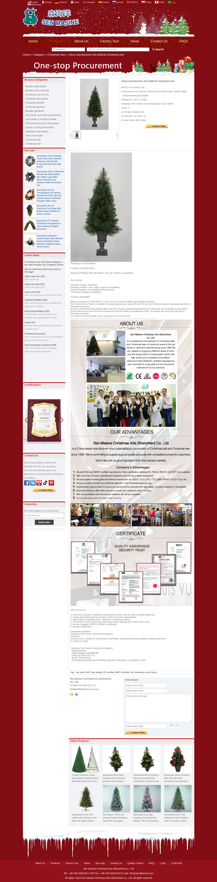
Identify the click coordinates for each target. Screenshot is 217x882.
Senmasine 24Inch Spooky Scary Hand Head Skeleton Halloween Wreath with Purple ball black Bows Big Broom (49, 161)
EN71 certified (122, 672)
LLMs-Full (176, 863)
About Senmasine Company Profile (41, 345)
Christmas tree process (35, 334)
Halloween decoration (36, 131)
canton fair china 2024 (35, 284)
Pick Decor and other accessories (43, 115)
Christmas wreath (34, 102)
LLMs (163, 863)
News (135, 41)
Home (33, 41)
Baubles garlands (34, 111)
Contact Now (44, 490)
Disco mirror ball (34, 135)
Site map (100, 863)
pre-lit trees (151, 672)
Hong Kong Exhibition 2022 (37, 311)
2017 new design (94, 672)
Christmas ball (33, 139)
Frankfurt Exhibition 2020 (36, 300)
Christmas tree (56, 54)
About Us (81, 41)
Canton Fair (30, 322)
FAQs (183, 41)
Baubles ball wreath (35, 86)
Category (38, 54)
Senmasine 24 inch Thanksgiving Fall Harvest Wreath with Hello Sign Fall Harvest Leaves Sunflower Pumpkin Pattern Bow (49, 195)
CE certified (109, 672)
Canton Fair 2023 (32, 292)
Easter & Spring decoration (39, 127)
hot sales (80, 672)
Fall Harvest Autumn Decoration (42, 123)
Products (56, 41)
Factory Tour (109, 41)
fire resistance (137, 672)
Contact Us (159, 41)
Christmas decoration (36, 98)
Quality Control (135, 863)
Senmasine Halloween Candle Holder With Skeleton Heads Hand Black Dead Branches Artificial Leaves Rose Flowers (50, 241)
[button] (61, 420)
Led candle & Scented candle (41, 119)
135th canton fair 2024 (35, 276)
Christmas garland (35, 107)
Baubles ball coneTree (37, 90)
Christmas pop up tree (37, 94)
